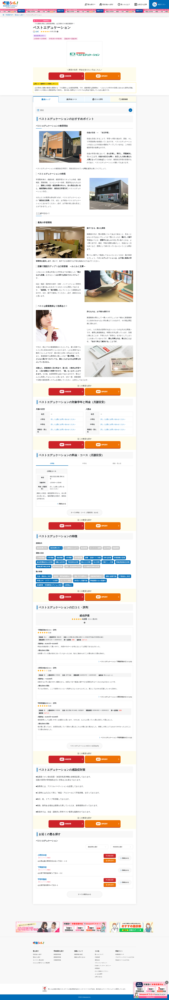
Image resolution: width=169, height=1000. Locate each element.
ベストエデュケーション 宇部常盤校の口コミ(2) (115, 737)
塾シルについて (99, 954)
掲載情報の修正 (78, 954)
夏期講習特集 (57, 957)
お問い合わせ (98, 976)
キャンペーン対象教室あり (43, 20)
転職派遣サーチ (119, 954)
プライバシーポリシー (101, 962)
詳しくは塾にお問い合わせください (63, 419)
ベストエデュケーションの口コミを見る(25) (84, 746)
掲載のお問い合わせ (79, 957)
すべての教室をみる (84, 894)
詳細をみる (61, 504)
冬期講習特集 (57, 960)
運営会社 (97, 960)
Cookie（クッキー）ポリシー (103, 965)
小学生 (52, 463)
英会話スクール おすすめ (122, 960)
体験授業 (65, 76)
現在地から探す (37, 954)
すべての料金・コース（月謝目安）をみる (84, 512)
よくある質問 (98, 974)
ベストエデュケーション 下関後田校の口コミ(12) (115, 661)
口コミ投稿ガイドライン (101, 971)
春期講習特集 (57, 954)
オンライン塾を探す (38, 960)
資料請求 (101, 76)
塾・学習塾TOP (8, 15)
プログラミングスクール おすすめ (124, 957)
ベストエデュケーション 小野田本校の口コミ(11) (115, 697)
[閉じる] (166, 982)
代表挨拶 (97, 957)
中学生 (84, 463)
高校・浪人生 (117, 463)
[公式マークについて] (36, 32)
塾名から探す (19, 15)
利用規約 (97, 968)
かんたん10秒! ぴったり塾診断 (41, 962)
